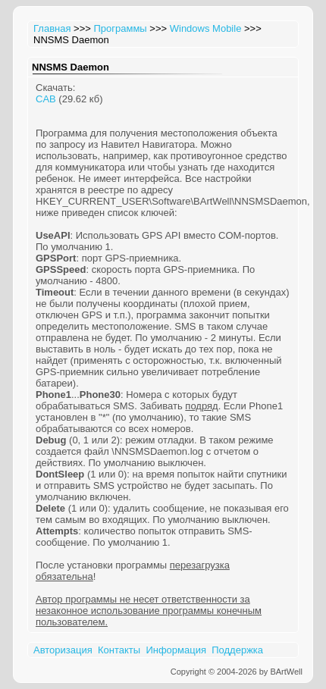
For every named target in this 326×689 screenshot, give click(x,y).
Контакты (119, 650)
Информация (176, 650)
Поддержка (237, 650)
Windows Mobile (206, 28)
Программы (119, 28)
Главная (52, 28)
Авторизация (62, 650)
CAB (46, 99)
